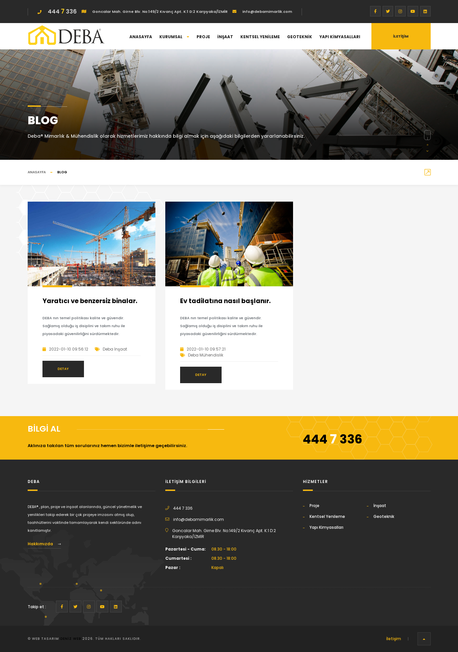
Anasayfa (140, 37)
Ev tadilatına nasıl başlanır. (225, 301)
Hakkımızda (44, 544)
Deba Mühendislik (205, 355)
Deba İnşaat (115, 349)
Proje (203, 37)
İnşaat (225, 37)
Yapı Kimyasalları (339, 37)
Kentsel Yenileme (260, 37)
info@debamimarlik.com (266, 11)
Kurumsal (174, 37)
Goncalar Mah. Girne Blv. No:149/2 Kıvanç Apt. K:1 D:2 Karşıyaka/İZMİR (159, 11)
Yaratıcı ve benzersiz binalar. (89, 301)
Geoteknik (299, 37)
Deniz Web (70, 638)
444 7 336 (183, 508)
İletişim (393, 638)
